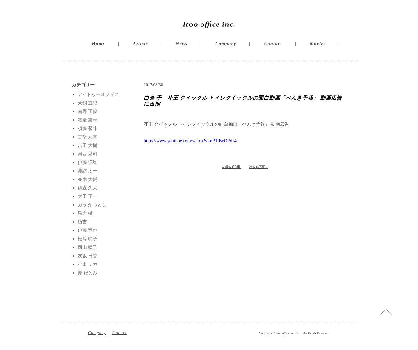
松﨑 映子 (87, 238)
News (182, 43)
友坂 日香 (87, 255)
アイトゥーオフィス (98, 94)
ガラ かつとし (92, 204)
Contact (273, 43)
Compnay (97, 332)
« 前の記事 (231, 167)
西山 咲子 (87, 247)
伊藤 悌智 (87, 162)
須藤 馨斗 (87, 128)
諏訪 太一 (87, 170)
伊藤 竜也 (87, 230)
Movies (318, 43)
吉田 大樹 (87, 145)
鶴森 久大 (87, 187)
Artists (140, 43)
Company (225, 43)
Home (98, 43)
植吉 (82, 221)
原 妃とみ (87, 272)
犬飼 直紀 (87, 103)
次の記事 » (258, 167)
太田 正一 (87, 196)
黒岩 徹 (85, 213)
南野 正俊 (87, 111)
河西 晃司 (87, 153)
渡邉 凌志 (87, 120)
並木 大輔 (87, 179)
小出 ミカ (87, 264)
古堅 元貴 (87, 137)
